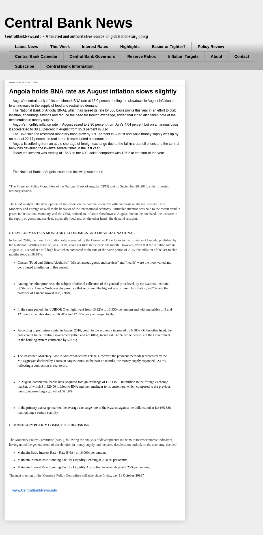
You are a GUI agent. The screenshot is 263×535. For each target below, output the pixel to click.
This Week (60, 46)
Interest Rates (95, 46)
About (216, 56)
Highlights (129, 46)
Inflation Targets (183, 56)
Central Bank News (69, 23)
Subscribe (24, 66)
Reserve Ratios (141, 56)
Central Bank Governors (92, 56)
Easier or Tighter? (169, 46)
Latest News (26, 46)
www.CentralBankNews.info (34, 490)
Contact (241, 56)
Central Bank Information (70, 66)
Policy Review (211, 46)
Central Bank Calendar (36, 56)
